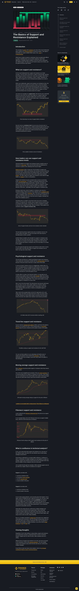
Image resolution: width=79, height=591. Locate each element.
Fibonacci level (23, 479)
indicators (20, 368)
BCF (41, 572)
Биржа (42, 570)
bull (22, 523)
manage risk (33, 517)
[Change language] (74, 2)
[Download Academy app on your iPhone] (18, 574)
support (24, 50)
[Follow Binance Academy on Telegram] (61, 567)
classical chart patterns (29, 324)
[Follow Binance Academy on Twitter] (59, 567)
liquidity (17, 175)
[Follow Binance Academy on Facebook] (57, 567)
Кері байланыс (52, 581)
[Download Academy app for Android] (18, 576)
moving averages (43, 372)
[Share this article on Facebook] (61, 10)
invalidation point (45, 191)
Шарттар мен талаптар (51, 571)
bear (26, 523)
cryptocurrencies (19, 54)
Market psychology (20, 169)
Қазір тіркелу (64, 101)
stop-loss (30, 193)
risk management (23, 181)
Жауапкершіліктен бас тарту (52, 577)
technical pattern (41, 261)
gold (40, 52)
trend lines (36, 355)
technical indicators (33, 542)
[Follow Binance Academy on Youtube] (63, 567)
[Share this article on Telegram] (64, 10)
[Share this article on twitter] (58, 10)
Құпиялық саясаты (51, 574)
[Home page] (7, 2)
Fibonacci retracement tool (32, 413)
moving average (26, 477)
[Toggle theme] (77, 2)
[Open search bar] (64, 2)
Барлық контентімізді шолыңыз (39, 562)
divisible (37, 275)
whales (22, 176)
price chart (23, 165)
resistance (31, 50)
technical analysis (29, 51)
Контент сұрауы (52, 579)
